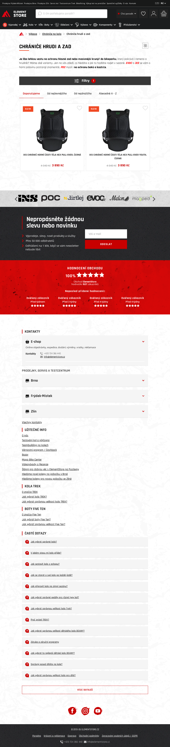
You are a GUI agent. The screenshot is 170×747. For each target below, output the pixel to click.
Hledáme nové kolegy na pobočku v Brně (45, 473)
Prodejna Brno (30, 3)
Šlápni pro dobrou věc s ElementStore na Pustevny (50, 469)
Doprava (72, 735)
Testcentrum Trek (67, 3)
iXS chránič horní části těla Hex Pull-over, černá (52, 154)
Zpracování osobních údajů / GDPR (120, 735)
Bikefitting (80, 3)
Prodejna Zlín (43, 3)
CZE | (160, 3)
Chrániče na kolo (51, 33)
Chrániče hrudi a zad (78, 33)
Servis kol (54, 3)
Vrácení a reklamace (54, 735)
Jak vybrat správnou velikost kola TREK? (44, 501)
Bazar (25, 454)
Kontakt (132, 3)
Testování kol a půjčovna (36, 440)
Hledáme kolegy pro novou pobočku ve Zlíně (46, 478)
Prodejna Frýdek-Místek (12, 3)
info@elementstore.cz (54, 356)
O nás (125, 3)
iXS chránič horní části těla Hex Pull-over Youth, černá (118, 156)
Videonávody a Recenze (35, 464)
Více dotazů (85, 689)
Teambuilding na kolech (35, 444)
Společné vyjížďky (114, 3)
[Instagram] (85, 710)
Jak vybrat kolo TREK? (34, 496)
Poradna (36, 735)
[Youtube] (98, 710)
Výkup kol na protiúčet (96, 3)
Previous (16, 198)
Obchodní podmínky (89, 735)
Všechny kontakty (32, 422)
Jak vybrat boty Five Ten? (36, 519)
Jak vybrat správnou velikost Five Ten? (43, 524)
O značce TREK (30, 491)
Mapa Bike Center (32, 459)
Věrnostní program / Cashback (39, 449)
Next (153, 198)
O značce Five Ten (31, 514)
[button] (12, 24)
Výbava (33, 33)
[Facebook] (72, 710)
